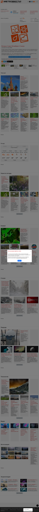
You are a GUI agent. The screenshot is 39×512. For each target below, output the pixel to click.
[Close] (30, 251)
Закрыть (19, 260)
